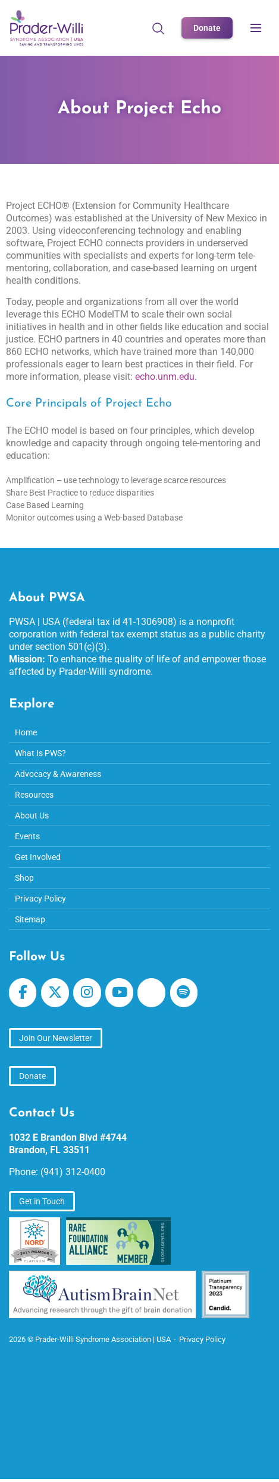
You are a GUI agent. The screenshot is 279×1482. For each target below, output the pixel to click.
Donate (207, 28)
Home (26, 732)
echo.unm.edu (165, 376)
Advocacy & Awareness (58, 774)
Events (27, 836)
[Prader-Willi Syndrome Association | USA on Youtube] (119, 992)
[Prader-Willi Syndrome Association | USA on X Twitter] (54, 992)
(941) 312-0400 (72, 1172)
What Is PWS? (40, 753)
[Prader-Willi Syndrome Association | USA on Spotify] (184, 992)
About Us (32, 815)
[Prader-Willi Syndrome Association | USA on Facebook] (22, 992)
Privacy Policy (40, 898)
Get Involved (38, 857)
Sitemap (30, 919)
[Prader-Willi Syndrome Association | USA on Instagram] (87, 992)
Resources (34, 794)
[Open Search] (158, 28)
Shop (24, 878)
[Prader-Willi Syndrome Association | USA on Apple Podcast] (151, 992)
